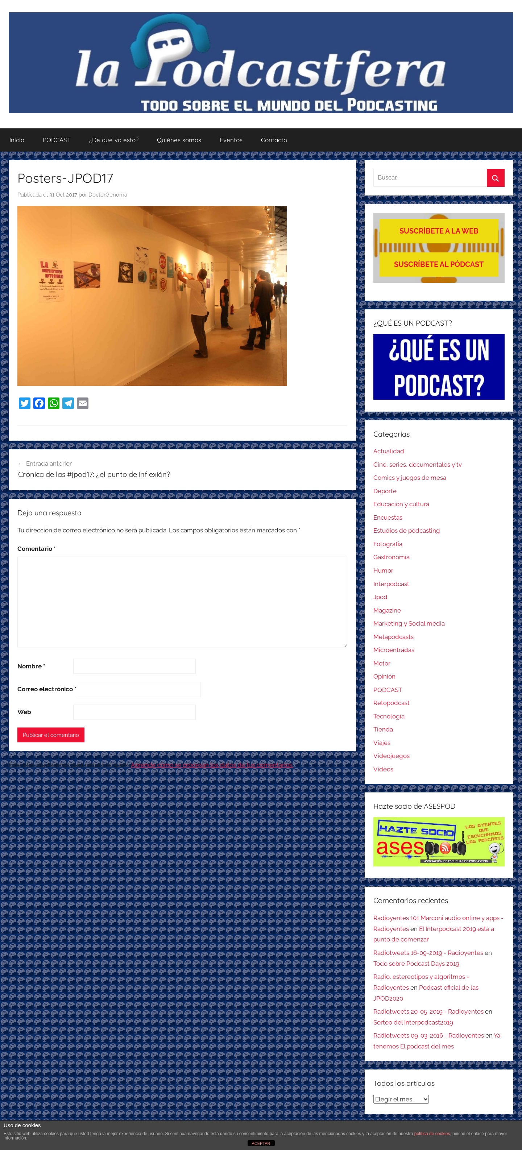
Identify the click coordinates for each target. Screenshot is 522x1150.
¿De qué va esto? (113, 140)
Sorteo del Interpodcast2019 (413, 1022)
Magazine (387, 610)
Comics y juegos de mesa (409, 477)
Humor (383, 570)
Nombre (31, 666)
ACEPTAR (261, 1143)
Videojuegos (391, 755)
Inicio (16, 140)
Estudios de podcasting (406, 530)
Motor (381, 663)
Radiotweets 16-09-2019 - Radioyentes (428, 952)
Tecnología (389, 716)
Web (24, 712)
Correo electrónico (46, 689)
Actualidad (388, 451)
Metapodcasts (393, 636)
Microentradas (393, 650)
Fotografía (387, 544)
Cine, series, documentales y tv (417, 464)
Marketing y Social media (409, 623)
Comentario (36, 548)
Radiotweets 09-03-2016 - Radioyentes (428, 1035)
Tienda (383, 729)
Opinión (384, 676)
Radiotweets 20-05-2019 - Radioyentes (428, 1011)
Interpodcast (391, 584)
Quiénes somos (179, 140)
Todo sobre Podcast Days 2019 (416, 963)
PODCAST (57, 140)
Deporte (385, 491)
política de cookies (432, 1133)
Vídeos (383, 769)
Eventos (231, 140)
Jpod (380, 597)
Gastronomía (391, 557)
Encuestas (387, 517)
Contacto (274, 140)
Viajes (381, 742)
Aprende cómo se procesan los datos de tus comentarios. (212, 764)
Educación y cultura (401, 504)
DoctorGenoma (107, 194)
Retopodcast (391, 702)
